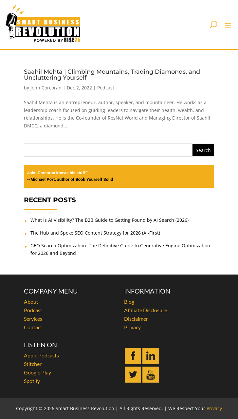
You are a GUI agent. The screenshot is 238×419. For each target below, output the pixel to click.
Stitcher (33, 364)
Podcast (105, 88)
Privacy (132, 327)
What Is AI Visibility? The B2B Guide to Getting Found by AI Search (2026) (109, 220)
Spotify (32, 381)
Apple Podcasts (41, 355)
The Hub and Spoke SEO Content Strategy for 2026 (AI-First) (95, 233)
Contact (33, 327)
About (31, 301)
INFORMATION (147, 291)
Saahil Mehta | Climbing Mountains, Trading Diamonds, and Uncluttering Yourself (112, 74)
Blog (129, 301)
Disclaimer (136, 318)
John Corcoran (46, 88)
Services (33, 318)
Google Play (37, 372)
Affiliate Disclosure (145, 310)
